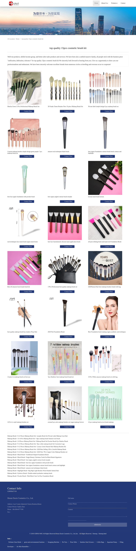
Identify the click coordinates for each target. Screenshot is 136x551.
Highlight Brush (22, 470)
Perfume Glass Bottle (14, 542)
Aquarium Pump (112, 542)
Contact (123, 3)
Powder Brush (21, 476)
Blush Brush (21, 454)
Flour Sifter (73, 542)
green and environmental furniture (34, 542)
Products (114, 3)
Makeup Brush (11, 436)
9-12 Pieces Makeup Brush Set (26, 436)
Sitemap (95, 533)
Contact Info (14, 488)
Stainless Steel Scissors (87, 542)
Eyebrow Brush (22, 473)
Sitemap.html (102, 533)
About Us (104, 3)
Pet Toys (64, 542)
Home (96, 3)
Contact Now (28, 111)
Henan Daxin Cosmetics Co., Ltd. (66, 533)
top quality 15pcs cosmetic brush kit (32, 39)
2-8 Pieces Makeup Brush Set (26, 441)
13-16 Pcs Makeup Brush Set (26, 438)
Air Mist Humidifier (23, 546)
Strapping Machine (53, 542)
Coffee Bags (100, 542)
